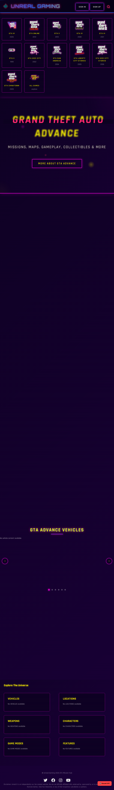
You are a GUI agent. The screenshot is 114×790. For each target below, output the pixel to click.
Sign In (82, 6)
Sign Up (97, 6)
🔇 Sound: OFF (104, 783)
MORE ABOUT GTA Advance (57, 165)
